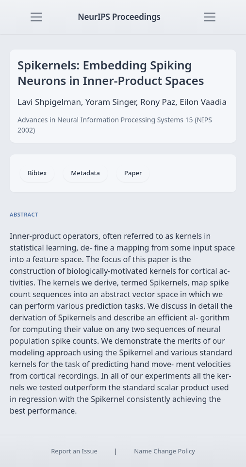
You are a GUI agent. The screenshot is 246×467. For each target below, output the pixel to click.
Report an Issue (74, 451)
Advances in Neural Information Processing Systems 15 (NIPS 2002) (114, 124)
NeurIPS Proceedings (119, 16)
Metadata (85, 172)
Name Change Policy (164, 451)
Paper (133, 172)
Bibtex (37, 172)
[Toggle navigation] (36, 17)
